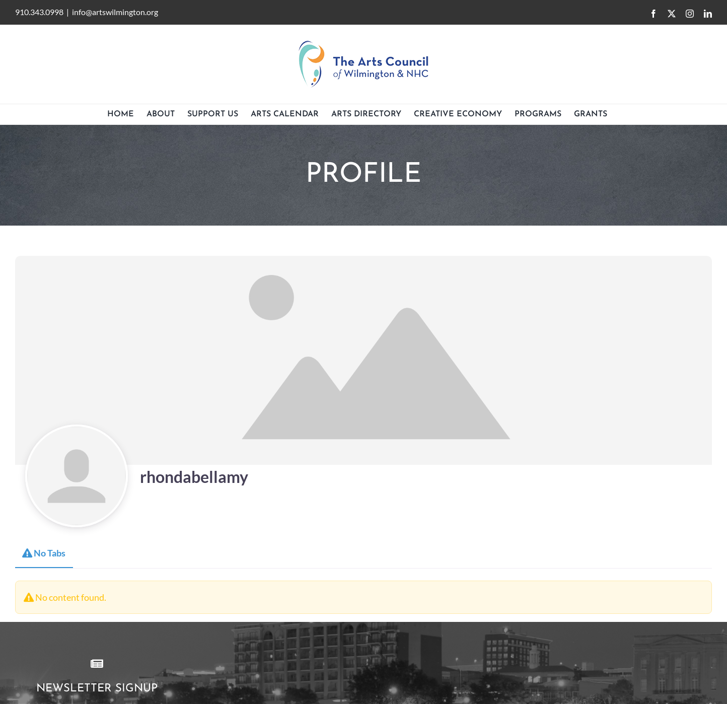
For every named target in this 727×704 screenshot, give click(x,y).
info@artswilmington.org (115, 12)
